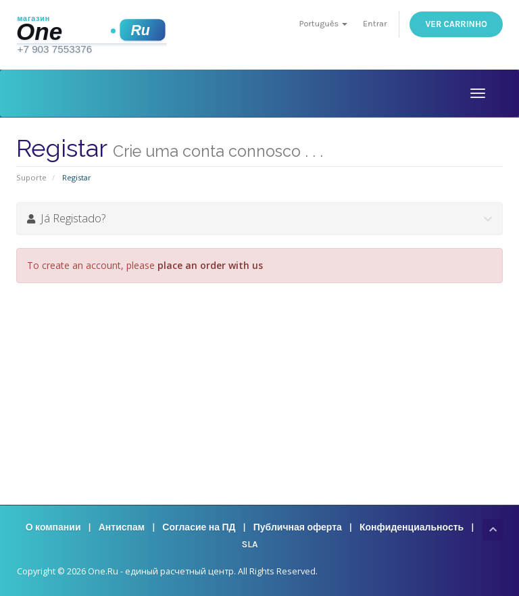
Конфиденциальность (412, 527)
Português (323, 23)
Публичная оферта (297, 527)
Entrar (375, 23)
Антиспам (122, 527)
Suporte (31, 177)
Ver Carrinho (456, 24)
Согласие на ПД (198, 527)
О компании (53, 527)
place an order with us (210, 265)
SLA (249, 544)
